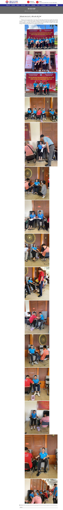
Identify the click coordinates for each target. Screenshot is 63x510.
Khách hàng (23, 5)
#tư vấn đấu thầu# (51, 505)
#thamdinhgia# (28, 505)
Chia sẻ (21, 507)
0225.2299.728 (32, 2)
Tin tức (28, 5)
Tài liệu (38, 5)
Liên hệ (48, 5)
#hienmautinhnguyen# (36, 505)
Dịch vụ (18, 5)
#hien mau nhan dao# (42, 505)
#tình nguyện (47, 505)
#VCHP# (24, 505)
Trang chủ (8, 5)
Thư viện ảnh (43, 5)
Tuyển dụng (33, 5)
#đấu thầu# (55, 505)
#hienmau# (31, 505)
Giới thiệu (13, 5)
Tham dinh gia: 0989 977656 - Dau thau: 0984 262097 (48, 2)
